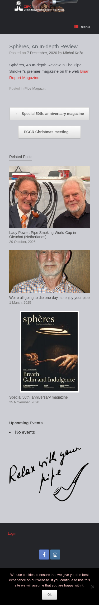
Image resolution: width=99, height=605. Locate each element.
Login (12, 533)
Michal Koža (73, 53)
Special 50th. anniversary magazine (49, 114)
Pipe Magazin (35, 88)
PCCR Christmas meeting (49, 132)
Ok (49, 595)
